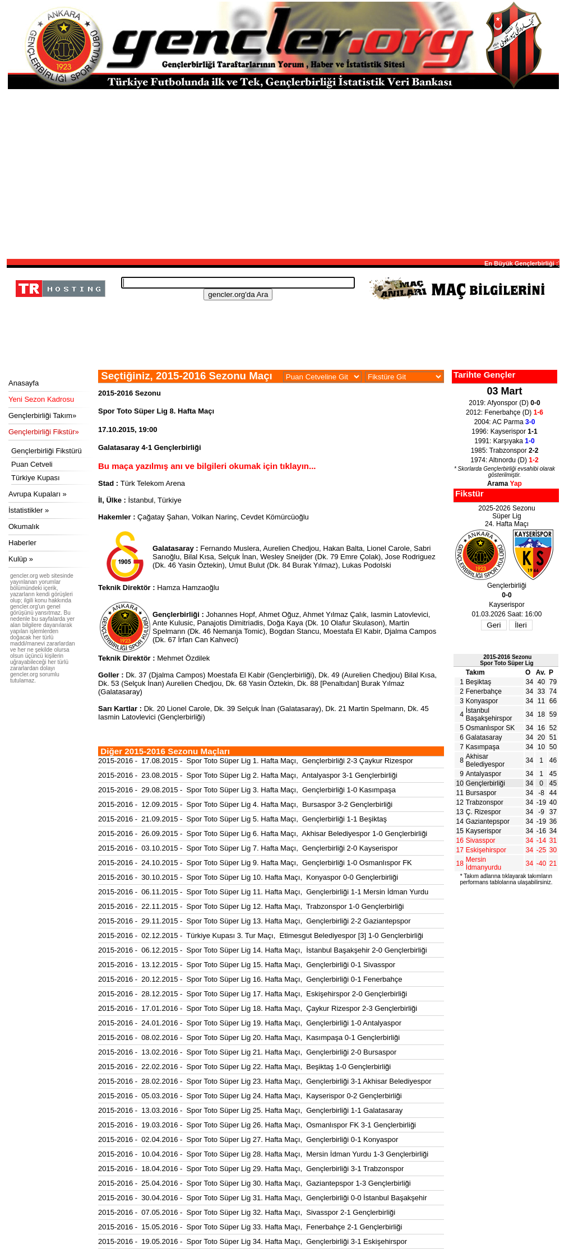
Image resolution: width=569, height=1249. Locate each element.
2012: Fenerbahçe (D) (504, 412)
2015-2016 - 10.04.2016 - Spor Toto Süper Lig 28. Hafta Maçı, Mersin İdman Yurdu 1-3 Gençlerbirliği (263, 1154)
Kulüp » (20, 559)
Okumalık (23, 526)
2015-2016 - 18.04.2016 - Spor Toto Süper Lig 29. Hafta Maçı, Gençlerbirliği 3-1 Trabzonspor (251, 1168)
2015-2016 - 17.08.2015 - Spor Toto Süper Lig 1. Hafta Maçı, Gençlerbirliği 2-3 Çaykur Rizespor (255, 760)
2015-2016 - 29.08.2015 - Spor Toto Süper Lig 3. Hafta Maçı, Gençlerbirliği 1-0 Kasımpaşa (247, 790)
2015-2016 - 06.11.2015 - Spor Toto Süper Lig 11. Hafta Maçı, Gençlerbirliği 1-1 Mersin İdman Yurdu (263, 892)
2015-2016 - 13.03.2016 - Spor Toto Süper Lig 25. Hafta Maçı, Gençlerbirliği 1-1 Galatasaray (250, 1110)
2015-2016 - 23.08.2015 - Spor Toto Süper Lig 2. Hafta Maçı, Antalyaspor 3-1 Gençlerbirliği (247, 775)
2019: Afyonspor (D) (504, 403)
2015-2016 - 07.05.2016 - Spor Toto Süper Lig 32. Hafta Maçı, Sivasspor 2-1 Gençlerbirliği (246, 1212)
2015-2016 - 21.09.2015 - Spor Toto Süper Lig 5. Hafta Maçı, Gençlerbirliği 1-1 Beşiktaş (242, 819)
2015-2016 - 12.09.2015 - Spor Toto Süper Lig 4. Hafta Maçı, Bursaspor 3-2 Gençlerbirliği (245, 804)
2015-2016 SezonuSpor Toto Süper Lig (506, 660)
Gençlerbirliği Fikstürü (46, 451)
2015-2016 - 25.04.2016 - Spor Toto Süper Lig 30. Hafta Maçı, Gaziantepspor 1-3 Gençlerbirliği (254, 1183)
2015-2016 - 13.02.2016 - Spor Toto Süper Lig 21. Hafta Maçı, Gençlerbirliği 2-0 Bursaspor (247, 1052)
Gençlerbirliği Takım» (42, 415)
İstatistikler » (28, 510)
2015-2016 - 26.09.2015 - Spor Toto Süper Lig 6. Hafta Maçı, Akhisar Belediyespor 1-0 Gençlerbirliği (262, 833)
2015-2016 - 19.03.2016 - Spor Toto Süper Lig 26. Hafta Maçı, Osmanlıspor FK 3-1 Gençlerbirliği (257, 1125)
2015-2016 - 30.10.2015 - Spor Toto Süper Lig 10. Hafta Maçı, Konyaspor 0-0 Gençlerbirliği (248, 877)
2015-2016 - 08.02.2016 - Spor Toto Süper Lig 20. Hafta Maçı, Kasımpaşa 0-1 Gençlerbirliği (249, 1037)
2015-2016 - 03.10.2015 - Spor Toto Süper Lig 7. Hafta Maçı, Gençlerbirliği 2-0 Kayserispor (248, 848)
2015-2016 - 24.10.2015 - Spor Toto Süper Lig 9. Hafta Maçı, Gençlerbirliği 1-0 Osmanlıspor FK (255, 862)
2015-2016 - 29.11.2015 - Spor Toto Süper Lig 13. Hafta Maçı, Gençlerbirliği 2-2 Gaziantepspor (254, 921)
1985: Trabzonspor (505, 450)
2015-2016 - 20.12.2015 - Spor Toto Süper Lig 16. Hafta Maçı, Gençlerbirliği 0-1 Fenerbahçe (250, 979)
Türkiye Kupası (35, 477)
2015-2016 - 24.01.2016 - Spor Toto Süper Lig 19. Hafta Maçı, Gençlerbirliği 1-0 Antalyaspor (249, 1023)
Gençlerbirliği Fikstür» (43, 432)
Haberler (22, 542)
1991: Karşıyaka (504, 441)
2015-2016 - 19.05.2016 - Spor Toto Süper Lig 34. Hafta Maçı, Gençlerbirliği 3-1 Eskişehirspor (252, 1241)
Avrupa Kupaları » (37, 494)
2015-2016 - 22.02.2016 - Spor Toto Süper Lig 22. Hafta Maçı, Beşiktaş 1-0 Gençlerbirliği (244, 1066)
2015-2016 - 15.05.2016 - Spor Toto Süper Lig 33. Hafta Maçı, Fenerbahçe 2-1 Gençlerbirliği (250, 1227)
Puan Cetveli (32, 464)
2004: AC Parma (504, 422)
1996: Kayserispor (504, 431)
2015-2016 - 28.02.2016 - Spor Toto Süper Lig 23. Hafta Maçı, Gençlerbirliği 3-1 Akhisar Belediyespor (265, 1081)
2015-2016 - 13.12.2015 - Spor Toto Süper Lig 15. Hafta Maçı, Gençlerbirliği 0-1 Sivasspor (246, 964)
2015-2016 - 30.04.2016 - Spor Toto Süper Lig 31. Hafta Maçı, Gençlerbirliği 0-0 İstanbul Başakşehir (262, 1198)
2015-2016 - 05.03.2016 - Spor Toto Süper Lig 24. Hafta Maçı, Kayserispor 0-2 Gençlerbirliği (250, 1096)
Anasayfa (23, 383)
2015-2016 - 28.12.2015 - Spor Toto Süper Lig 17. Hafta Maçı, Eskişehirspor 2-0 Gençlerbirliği (252, 994)
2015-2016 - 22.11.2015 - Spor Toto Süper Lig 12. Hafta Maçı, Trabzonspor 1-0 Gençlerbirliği (251, 906)
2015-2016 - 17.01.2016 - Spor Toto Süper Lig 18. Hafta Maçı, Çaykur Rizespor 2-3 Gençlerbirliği (257, 1008)
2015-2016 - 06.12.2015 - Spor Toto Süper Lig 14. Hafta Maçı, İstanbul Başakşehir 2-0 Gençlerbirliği (262, 950)
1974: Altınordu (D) (504, 460)
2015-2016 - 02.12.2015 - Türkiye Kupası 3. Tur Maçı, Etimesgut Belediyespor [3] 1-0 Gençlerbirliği (260, 935)
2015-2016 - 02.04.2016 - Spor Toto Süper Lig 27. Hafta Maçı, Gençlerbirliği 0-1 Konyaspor (248, 1139)
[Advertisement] (283, 173)
